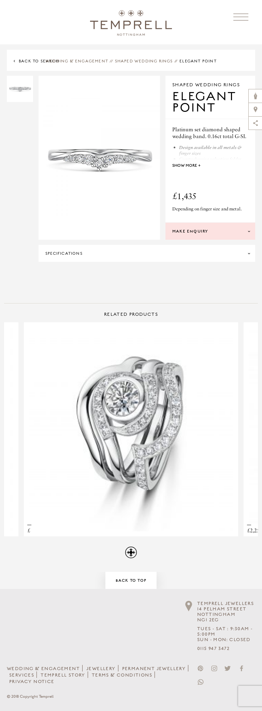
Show (186, 165)
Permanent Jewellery (154, 668)
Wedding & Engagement (76, 61)
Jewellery (101, 668)
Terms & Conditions (122, 675)
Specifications (64, 253)
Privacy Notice (32, 681)
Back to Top (131, 580)
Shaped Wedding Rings (144, 61)
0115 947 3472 (213, 648)
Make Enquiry (190, 231)
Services (21, 675)
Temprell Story (63, 675)
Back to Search (39, 61)
